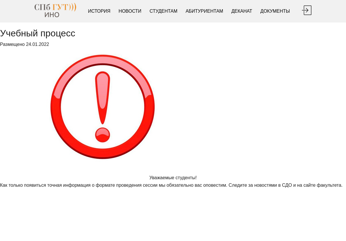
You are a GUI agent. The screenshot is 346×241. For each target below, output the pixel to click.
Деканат (241, 11)
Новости (130, 11)
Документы (275, 11)
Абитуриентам (204, 11)
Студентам (164, 11)
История (99, 11)
